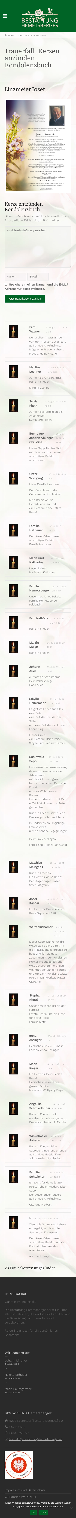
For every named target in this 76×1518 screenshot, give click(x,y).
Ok (33, 1512)
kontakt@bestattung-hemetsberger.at (35, 1439)
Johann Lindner (16, 1360)
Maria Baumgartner (18, 1389)
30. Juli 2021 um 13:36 (61, 438)
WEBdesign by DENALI (20, 1497)
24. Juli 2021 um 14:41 (59, 931)
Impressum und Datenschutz (25, 1490)
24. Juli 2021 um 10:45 (45, 1219)
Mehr (43, 1512)
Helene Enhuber (16, 1374)
